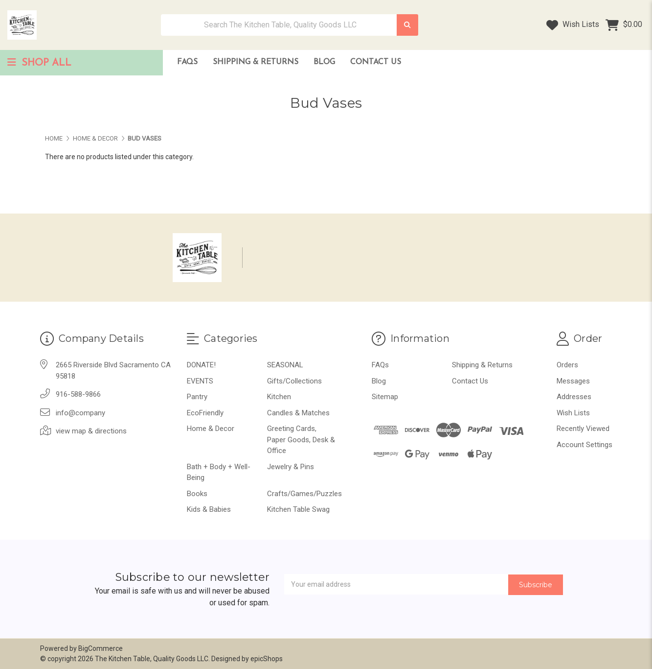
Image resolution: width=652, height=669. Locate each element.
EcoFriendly (205, 412)
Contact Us (375, 62)
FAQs (187, 62)
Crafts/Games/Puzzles (304, 493)
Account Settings (584, 444)
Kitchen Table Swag (298, 509)
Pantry (197, 396)
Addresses (574, 396)
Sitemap (385, 396)
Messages (573, 381)
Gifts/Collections (294, 381)
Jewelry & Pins (290, 466)
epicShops (266, 659)
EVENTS (200, 381)
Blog (324, 62)
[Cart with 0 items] (624, 25)
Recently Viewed (583, 428)
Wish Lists (572, 25)
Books (197, 493)
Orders (567, 364)
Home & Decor (210, 428)
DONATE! (201, 364)
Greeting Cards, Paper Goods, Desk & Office (301, 439)
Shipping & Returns (255, 62)
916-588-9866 (78, 394)
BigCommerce (100, 648)
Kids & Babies (209, 509)
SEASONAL (285, 364)
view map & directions (91, 431)
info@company (80, 412)
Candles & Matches (298, 412)
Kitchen (279, 396)
